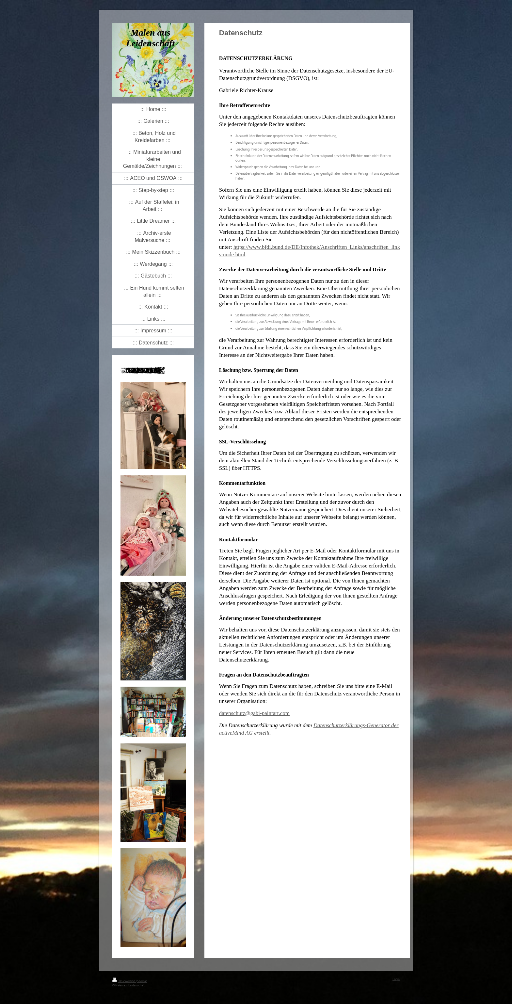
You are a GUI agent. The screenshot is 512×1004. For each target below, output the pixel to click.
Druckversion (124, 981)
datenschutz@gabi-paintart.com (254, 713)
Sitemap (142, 981)
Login (396, 979)
